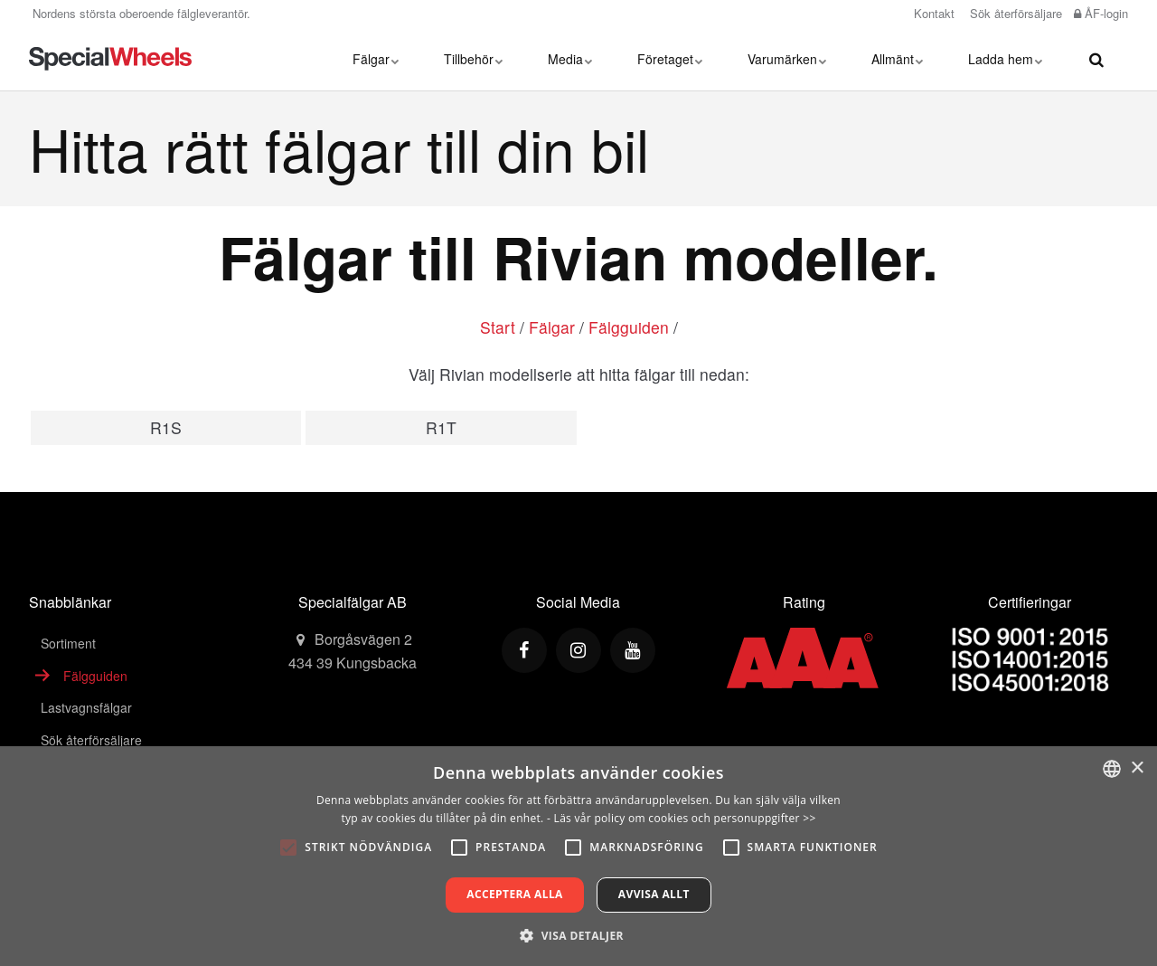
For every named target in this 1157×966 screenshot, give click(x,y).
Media (570, 59)
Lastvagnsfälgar (86, 707)
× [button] (1136, 768)
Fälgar (376, 59)
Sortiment (68, 643)
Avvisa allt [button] (654, 894)
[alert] (578, 856)
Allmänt (897, 59)
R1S (166, 427)
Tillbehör (473, 59)
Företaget (669, 59)
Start (497, 327)
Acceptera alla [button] (514, 894)
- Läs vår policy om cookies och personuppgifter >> (681, 818)
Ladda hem (1005, 59)
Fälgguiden (628, 327)
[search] (1096, 58)
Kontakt (932, 13)
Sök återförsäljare (1014, 13)
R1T (441, 427)
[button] (578, 935)
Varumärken (787, 59)
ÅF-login (1101, 13)
